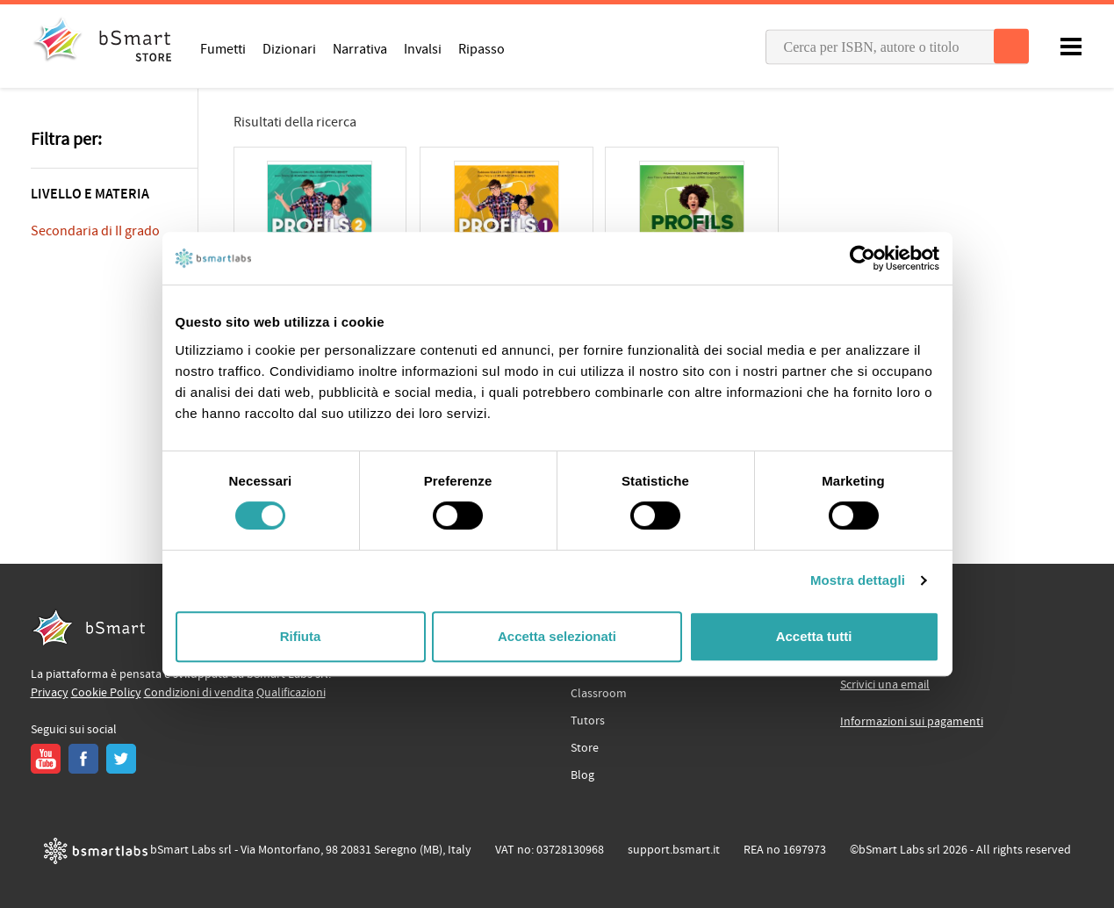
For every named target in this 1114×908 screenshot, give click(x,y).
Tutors (588, 721)
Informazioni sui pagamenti (911, 722)
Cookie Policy (106, 693)
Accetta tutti (814, 636)
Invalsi (423, 48)
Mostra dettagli (857, 580)
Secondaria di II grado (95, 231)
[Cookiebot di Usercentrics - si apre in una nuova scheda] (862, 258)
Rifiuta (300, 636)
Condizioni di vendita (199, 693)
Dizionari (289, 48)
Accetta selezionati (557, 636)
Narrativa (360, 48)
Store (585, 748)
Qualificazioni (291, 693)
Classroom (599, 694)
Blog (582, 775)
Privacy (49, 693)
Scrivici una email (885, 685)
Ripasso (481, 48)
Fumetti (223, 48)
